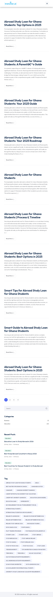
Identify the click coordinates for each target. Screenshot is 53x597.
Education (26, 424)
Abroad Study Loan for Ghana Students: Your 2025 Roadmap (23, 139)
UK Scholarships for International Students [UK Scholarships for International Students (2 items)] (19, 568)
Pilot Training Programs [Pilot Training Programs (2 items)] (13, 531)
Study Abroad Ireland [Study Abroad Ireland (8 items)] (28, 538)
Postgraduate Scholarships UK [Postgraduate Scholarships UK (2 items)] (35, 531)
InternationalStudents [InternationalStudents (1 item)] (13, 508)
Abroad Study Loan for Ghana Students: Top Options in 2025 (23, 23)
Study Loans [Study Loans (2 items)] (41, 545)
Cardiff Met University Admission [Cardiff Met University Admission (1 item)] (16, 497)
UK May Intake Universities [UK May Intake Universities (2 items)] (13, 564)
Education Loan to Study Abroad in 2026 (18, 441)
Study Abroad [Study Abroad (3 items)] (36, 534)
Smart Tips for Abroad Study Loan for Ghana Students (25, 292)
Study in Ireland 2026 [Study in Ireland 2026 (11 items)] (27, 542)
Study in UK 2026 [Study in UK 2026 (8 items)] (28, 545)
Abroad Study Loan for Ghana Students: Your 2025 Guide (23, 102)
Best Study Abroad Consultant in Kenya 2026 (20, 454)
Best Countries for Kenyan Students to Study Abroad (23, 466)
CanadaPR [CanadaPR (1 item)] (9, 490)
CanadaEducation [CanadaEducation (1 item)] (37, 486)
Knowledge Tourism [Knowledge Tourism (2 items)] (33, 523)
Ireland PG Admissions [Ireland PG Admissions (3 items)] (12, 516)
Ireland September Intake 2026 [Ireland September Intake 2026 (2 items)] (35, 520)
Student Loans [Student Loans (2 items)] (23, 534)
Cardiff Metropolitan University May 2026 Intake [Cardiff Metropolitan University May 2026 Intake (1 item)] (21, 494)
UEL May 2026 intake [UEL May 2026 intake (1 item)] (35, 553)
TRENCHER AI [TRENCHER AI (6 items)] (21, 553)
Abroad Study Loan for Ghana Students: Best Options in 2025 (23, 255)
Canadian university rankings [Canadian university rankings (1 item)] (26, 490)
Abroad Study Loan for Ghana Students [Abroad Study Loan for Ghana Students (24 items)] (18, 482)
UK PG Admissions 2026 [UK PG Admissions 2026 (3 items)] (32, 564)
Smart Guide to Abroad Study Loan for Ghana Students (26, 329)
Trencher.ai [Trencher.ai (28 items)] (9, 553)
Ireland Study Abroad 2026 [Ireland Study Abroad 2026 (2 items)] (14, 523)
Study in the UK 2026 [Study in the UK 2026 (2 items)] (12, 545)
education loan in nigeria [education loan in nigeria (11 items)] (38, 497)
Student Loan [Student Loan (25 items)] (10, 534)
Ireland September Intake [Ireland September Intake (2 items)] (13, 520)
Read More (10, 46)
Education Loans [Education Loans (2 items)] (11, 501)
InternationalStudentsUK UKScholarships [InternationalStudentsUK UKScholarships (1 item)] (19, 512)
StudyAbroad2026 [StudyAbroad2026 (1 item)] (11, 538)
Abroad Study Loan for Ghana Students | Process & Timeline (23, 215)
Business (26, 420)
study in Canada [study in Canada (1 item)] (11, 542)
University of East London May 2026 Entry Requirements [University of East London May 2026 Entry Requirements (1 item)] (23, 571)
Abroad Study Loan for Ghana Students (23, 176)
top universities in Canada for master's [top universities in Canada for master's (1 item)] (33, 549)
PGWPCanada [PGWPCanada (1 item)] (25, 527)
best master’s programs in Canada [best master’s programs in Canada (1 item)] (16, 486)
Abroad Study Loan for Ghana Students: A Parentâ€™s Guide (23, 62)
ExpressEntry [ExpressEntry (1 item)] (25, 501)
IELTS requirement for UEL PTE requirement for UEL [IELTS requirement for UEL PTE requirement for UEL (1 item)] (21, 505)
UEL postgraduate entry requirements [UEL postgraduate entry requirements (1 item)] (18, 557)
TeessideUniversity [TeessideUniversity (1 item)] (11, 549)
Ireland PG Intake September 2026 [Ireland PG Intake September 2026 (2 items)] (34, 516)
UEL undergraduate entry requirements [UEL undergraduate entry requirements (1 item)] (18, 560)
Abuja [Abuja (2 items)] (37, 482)
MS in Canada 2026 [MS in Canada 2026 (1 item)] (11, 527)
